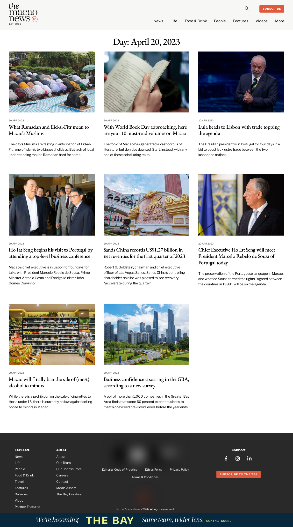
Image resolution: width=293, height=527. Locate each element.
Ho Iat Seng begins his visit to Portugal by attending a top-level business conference (51, 253)
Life (174, 21)
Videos (262, 21)
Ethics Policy (153, 470)
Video (19, 500)
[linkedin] (250, 458)
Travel (19, 481)
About (60, 457)
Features (240, 21)
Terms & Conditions (145, 477)
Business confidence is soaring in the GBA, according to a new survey (146, 382)
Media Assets (66, 488)
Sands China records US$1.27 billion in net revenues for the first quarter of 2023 (144, 253)
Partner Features (27, 507)
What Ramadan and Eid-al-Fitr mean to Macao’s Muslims (49, 130)
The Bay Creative (69, 494)
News (158, 21)
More (279, 21)
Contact (62, 481)
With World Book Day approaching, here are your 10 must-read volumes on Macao (145, 130)
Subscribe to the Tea (238, 474)
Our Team (63, 463)
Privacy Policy (179, 470)
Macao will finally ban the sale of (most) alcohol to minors (49, 382)
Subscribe (272, 8)
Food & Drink (196, 21)
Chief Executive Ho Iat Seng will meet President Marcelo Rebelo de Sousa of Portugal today (236, 256)
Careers (62, 475)
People (220, 21)
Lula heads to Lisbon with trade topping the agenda (239, 130)
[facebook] (226, 458)
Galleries (21, 494)
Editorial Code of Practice (119, 470)
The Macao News (130, 509)
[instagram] (238, 458)
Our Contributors (69, 469)
